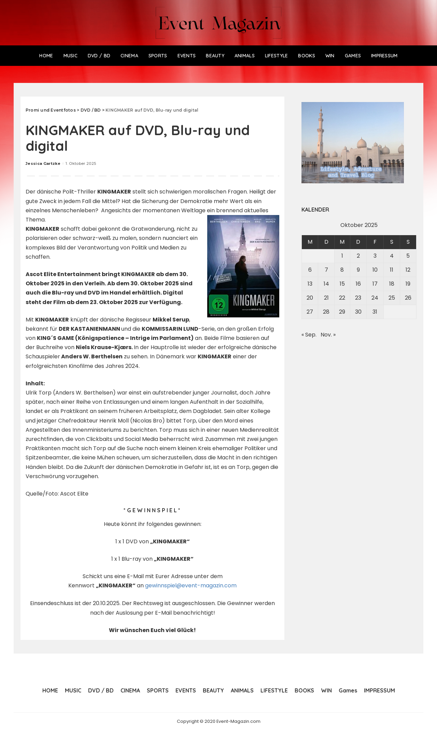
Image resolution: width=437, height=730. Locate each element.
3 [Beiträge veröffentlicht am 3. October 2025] (375, 256)
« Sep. (308, 335)
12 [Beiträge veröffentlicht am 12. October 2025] (408, 270)
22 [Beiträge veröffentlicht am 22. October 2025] (342, 298)
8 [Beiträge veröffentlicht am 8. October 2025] (342, 270)
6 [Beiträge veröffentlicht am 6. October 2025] (310, 270)
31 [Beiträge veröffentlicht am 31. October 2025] (374, 312)
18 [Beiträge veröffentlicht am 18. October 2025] (391, 284)
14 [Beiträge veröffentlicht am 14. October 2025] (326, 284)
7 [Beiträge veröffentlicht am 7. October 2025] (326, 270)
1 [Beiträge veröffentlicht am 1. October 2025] (342, 256)
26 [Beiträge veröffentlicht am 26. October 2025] (408, 298)
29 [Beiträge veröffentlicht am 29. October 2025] (342, 312)
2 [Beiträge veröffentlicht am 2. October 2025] (358, 256)
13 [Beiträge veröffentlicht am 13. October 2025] (310, 284)
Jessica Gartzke (43, 163)
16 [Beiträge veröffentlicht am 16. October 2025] (358, 284)
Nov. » (328, 335)
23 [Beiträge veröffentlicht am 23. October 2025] (358, 298)
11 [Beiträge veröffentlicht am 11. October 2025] (391, 270)
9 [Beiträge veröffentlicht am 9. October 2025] (358, 270)
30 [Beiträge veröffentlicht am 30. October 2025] (358, 312)
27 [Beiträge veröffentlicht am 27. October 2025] (310, 312)
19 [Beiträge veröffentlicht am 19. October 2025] (408, 284)
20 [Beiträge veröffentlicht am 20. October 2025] (310, 298)
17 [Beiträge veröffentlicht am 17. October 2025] (375, 284)
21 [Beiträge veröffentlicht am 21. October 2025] (326, 298)
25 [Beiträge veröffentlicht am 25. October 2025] (392, 298)
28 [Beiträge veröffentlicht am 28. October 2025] (326, 312)
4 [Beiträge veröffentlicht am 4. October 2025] (392, 256)
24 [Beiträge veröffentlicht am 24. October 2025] (374, 298)
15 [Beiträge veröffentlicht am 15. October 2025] (342, 284)
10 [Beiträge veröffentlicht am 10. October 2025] (375, 270)
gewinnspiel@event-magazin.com (191, 585)
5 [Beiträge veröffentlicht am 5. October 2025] (408, 256)
